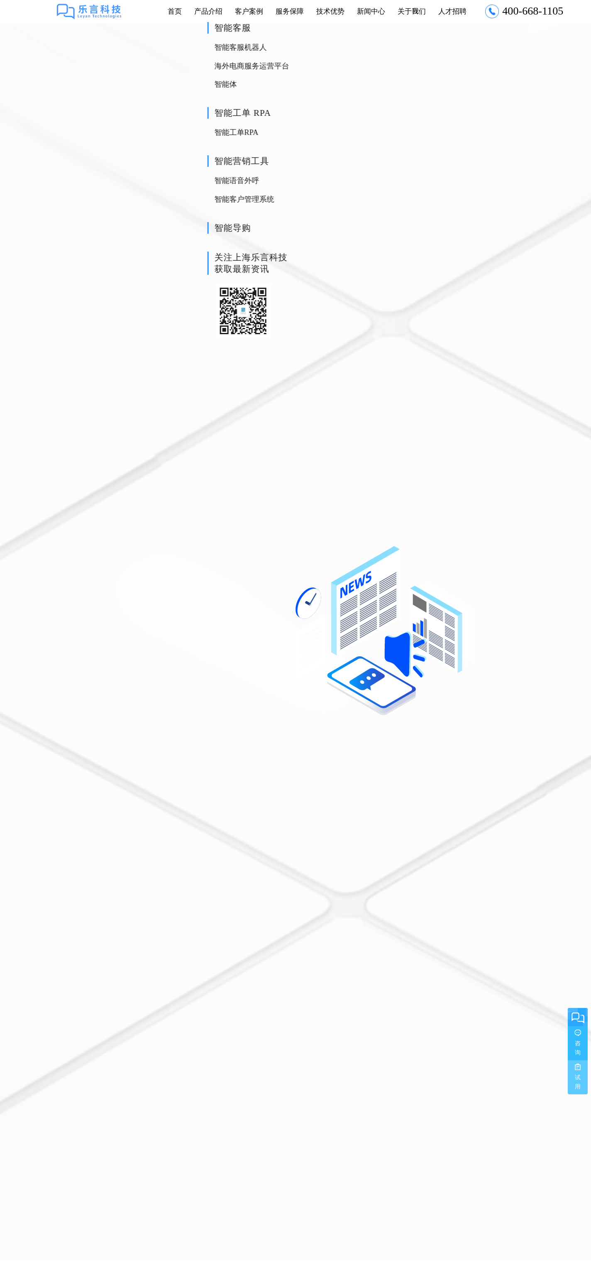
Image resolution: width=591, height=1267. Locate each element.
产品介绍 (208, 11)
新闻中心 (371, 11)
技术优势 (330, 11)
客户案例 (249, 11)
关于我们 (412, 11)
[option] (295, 630)
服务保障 (290, 11)
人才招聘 (452, 11)
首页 (175, 11)
